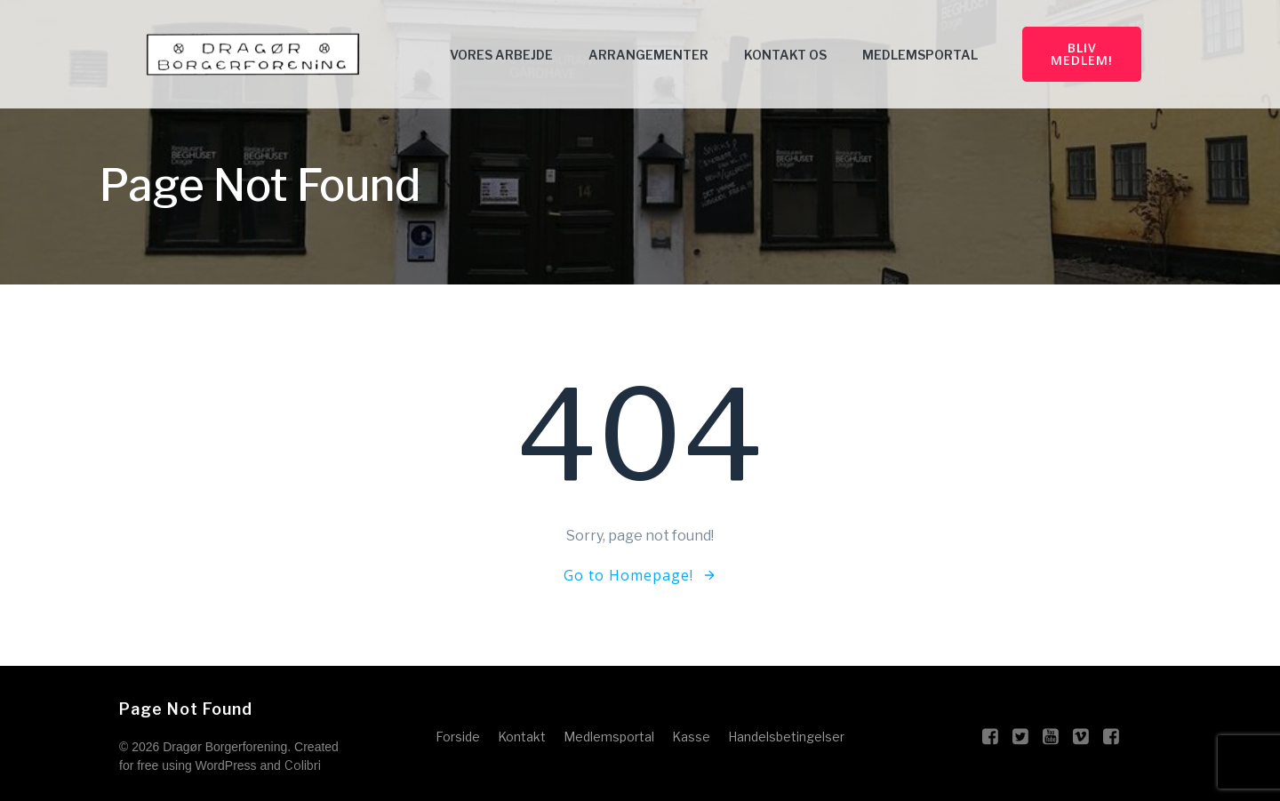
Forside (458, 736)
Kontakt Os (785, 54)
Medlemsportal (920, 54)
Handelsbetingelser (786, 736)
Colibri (302, 765)
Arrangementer (648, 54)
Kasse (691, 736)
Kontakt (522, 736)
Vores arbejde (501, 54)
